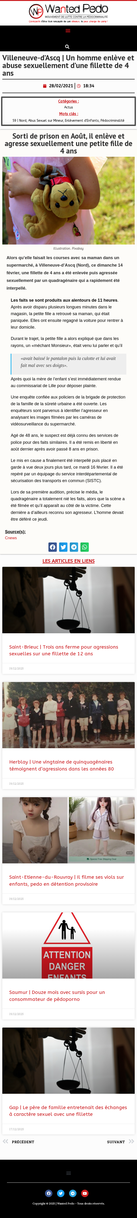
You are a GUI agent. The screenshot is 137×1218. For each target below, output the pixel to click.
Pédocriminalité (112, 121)
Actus (68, 107)
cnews (11, 538)
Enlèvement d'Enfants (82, 121)
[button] (68, 30)
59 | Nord (19, 121)
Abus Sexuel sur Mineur (45, 121)
